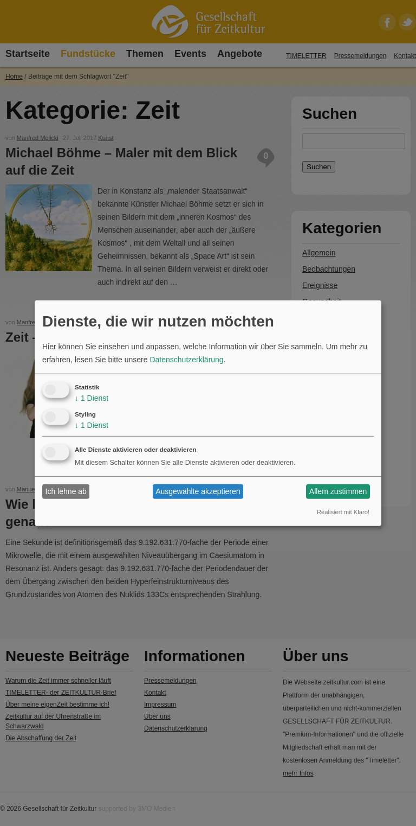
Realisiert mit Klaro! (343, 512)
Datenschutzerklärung (186, 359)
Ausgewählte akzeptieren (197, 491)
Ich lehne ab (66, 491)
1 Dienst (91, 398)
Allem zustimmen (338, 491)
